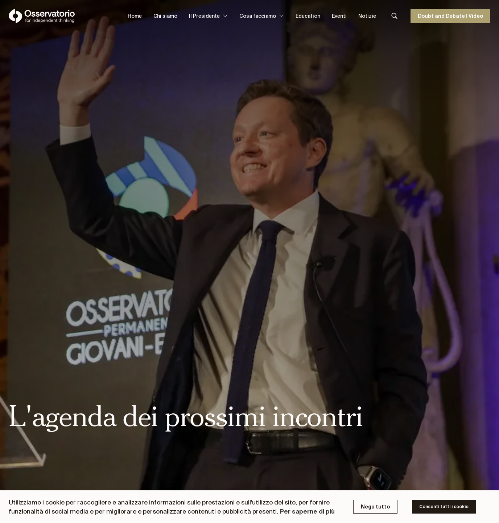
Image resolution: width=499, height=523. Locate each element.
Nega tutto (375, 507)
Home (135, 16)
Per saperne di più (307, 511)
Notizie (367, 16)
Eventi (339, 16)
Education (308, 16)
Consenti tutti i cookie (444, 506)
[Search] (394, 16)
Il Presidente (208, 16)
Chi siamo (165, 16)
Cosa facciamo (261, 16)
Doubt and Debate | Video (450, 16)
